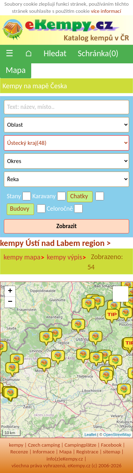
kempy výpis (66, 257)
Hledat (55, 53)
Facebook (111, 445)
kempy (16, 445)
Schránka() (98, 53)
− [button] (10, 302)
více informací (106, 11)
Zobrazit (66, 226)
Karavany (44, 196)
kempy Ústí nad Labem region (55, 243)
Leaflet (90, 434)
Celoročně (60, 208)
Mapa (16, 70)
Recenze (19, 451)
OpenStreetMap (117, 434)
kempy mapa (24, 257)
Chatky (79, 196)
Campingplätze (80, 445)
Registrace (87, 451)
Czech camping (44, 445)
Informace (44, 451)
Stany (14, 196)
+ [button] (10, 291)
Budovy (19, 208)
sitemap (111, 451)
